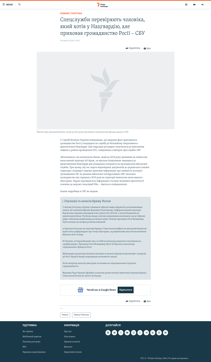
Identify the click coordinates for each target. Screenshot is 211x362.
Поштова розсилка (31, 341)
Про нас (68, 331)
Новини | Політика (71, 13)
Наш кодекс (69, 336)
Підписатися (125, 290)
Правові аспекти (72, 341)
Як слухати (28, 331)
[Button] (133, 48)
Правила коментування (34, 352)
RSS (24, 347)
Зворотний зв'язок (73, 352)
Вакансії (68, 347)
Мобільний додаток (32, 336)
